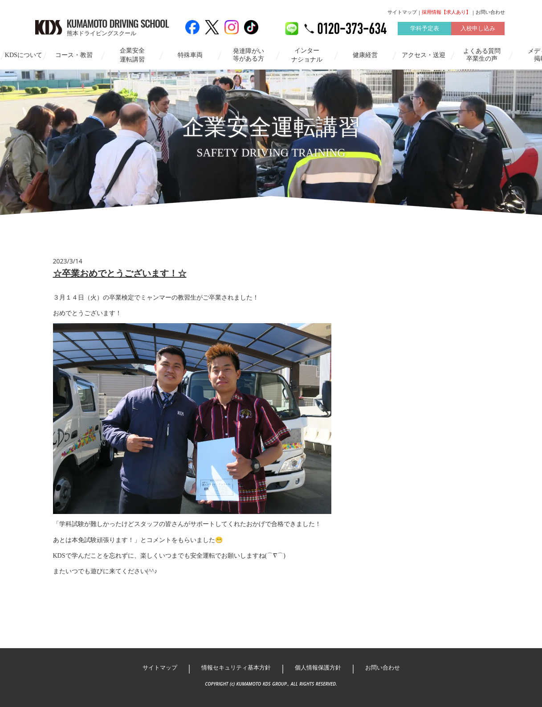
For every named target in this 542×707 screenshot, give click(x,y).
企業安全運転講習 (132, 55)
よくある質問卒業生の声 (482, 55)
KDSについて (23, 55)
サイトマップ (402, 12)
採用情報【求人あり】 (446, 12)
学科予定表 (424, 28)
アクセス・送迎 (423, 55)
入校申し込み (477, 28)
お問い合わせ (490, 12)
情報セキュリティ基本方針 (236, 667)
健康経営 (365, 55)
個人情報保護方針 (318, 667)
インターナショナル (306, 55)
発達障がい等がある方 (248, 55)
